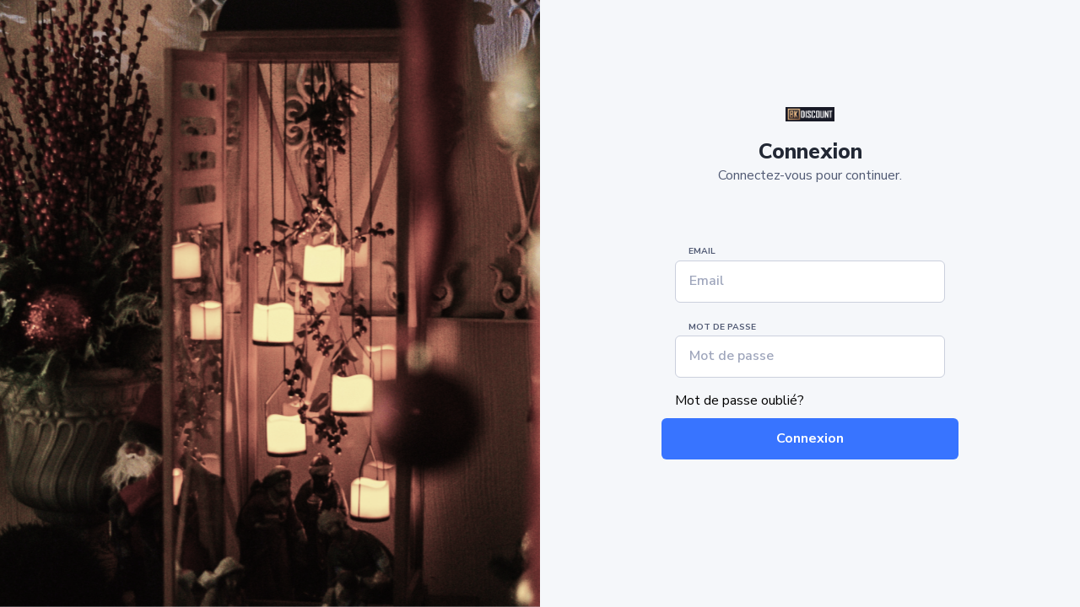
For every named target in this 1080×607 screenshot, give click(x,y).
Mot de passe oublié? (739, 400)
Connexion (810, 438)
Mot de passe (722, 327)
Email (702, 251)
